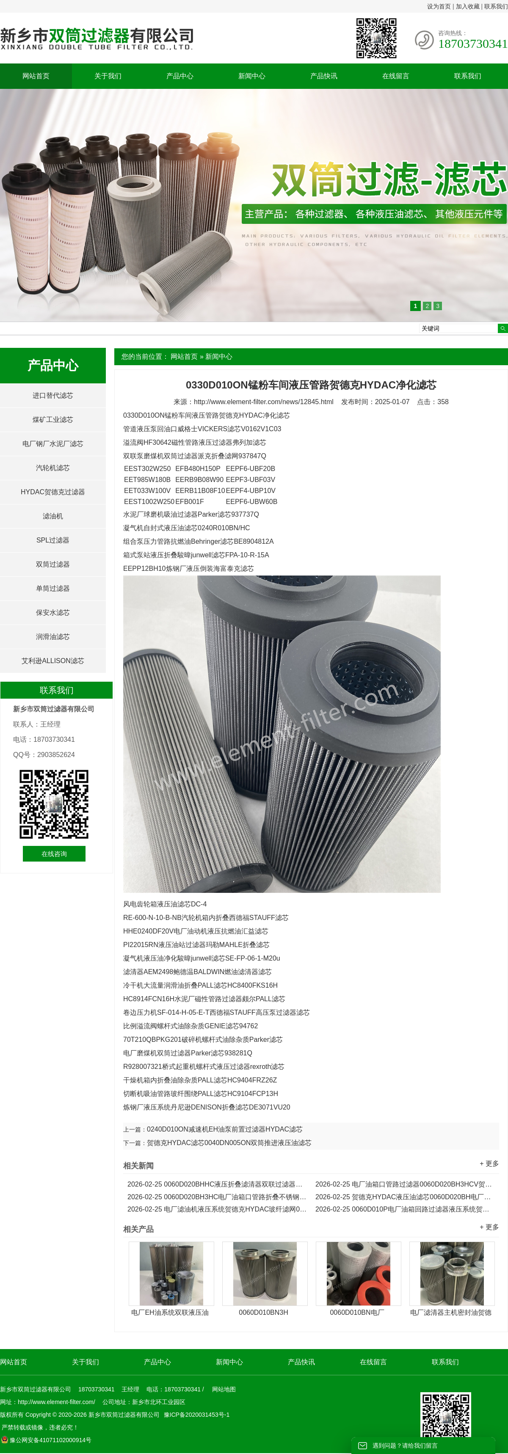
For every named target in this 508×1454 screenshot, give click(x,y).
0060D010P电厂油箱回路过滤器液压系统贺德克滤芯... (405, 1209)
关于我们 (107, 76)
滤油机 (53, 516)
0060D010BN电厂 (357, 1312)
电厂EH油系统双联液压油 (169, 1312)
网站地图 (224, 1389)
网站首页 (36, 76)
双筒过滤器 (53, 564)
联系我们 (496, 6)
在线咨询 (54, 853)
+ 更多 (489, 1163)
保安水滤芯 (53, 612)
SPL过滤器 (52, 540)
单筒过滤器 (53, 588)
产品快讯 (323, 76)
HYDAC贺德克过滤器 (53, 492)
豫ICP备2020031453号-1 (196, 1414)
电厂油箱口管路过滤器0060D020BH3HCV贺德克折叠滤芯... (405, 1184)
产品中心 (179, 76)
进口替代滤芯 (53, 395)
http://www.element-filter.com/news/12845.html (264, 401)
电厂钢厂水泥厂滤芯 (52, 443)
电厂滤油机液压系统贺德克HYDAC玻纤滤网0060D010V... (217, 1209)
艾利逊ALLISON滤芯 (53, 660)
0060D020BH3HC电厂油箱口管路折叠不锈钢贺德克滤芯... (217, 1197)
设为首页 (439, 6)
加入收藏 (468, 6)
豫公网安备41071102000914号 (46, 1440)
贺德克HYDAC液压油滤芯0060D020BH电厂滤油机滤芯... (405, 1197)
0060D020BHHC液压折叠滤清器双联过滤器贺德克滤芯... (217, 1184)
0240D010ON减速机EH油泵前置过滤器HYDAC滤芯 (225, 1129)
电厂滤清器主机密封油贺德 (450, 1312)
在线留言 (395, 76)
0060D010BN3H (263, 1312)
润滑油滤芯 (53, 636)
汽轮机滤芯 (53, 467)
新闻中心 (251, 76)
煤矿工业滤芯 (53, 419)
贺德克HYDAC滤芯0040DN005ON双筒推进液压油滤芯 (229, 1142)
